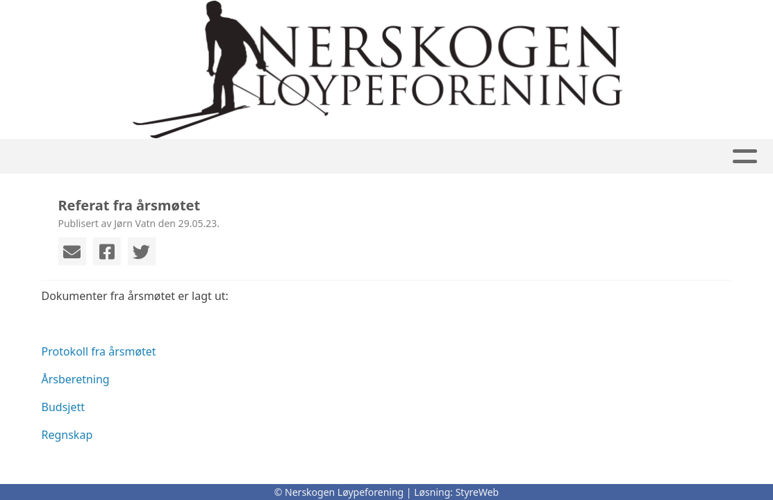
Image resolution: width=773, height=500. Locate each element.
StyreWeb (477, 492)
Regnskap (67, 434)
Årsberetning (76, 379)
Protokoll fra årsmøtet (99, 351)
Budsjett (63, 407)
